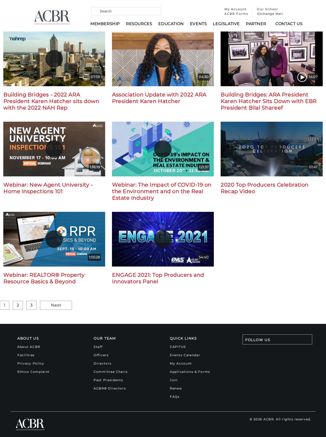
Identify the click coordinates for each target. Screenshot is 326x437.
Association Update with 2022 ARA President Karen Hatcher (159, 97)
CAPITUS (178, 347)
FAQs (175, 397)
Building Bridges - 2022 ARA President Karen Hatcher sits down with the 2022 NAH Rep (51, 101)
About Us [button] (28, 338)
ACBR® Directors (110, 388)
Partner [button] (256, 23)
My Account (235, 9)
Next (56, 305)
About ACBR (28, 347)
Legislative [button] (226, 23)
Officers (101, 355)
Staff (98, 347)
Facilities (26, 355)
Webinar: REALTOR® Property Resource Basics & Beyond (44, 278)
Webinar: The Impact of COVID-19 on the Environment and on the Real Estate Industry (161, 191)
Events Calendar (185, 355)
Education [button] (171, 23)
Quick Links (183, 338)
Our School (266, 9)
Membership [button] (105, 23)
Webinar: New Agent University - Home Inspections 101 (47, 188)
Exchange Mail (269, 14)
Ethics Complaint (33, 372)
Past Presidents (108, 380)
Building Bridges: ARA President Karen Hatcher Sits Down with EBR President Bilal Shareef (269, 101)
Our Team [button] (105, 338)
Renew (176, 388)
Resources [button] (139, 23)
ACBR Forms (235, 14)
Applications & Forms (190, 372)
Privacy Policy (30, 363)
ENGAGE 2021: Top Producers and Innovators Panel (158, 278)
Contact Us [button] (288, 23)
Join (174, 380)
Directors (102, 363)
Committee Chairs (111, 372)
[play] (54, 59)
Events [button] (198, 23)
